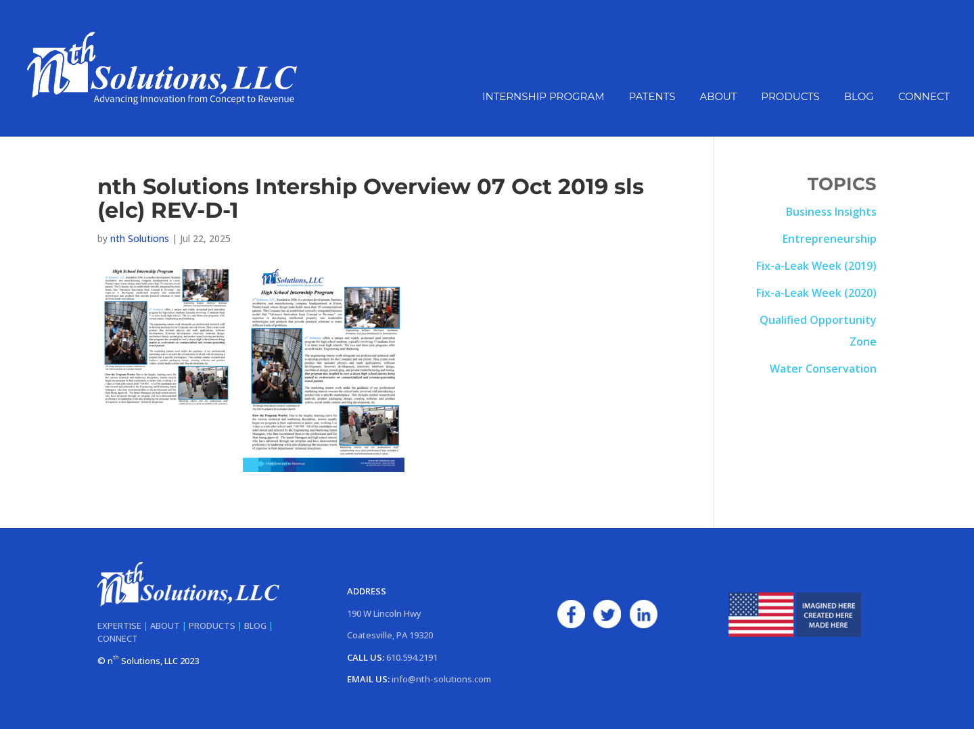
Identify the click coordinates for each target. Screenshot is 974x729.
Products (790, 97)
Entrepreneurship (830, 238)
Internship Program (543, 97)
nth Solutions (139, 238)
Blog (859, 97)
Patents (652, 97)
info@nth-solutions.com (441, 679)
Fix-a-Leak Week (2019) (816, 265)
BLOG (255, 625)
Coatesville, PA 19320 (390, 635)
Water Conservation (823, 368)
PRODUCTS (212, 625)
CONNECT (117, 638)
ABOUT (165, 625)
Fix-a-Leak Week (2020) (816, 292)
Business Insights (831, 211)
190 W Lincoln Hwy (384, 613)
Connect (924, 97)
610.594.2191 (412, 657)
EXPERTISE (119, 625)
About (718, 97)
